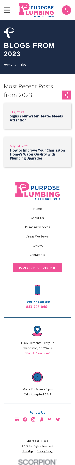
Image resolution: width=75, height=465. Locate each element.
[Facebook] (25, 419)
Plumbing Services (37, 227)
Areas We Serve (37, 236)
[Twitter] (58, 419)
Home (37, 209)
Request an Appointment (37, 267)
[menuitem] (27, 451)
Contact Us (37, 255)
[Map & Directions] (37, 353)
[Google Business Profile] (17, 419)
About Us (37, 218)
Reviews (37, 245)
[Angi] (41, 419)
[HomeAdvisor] (50, 419)
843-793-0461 (37, 306)
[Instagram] (33, 419)
